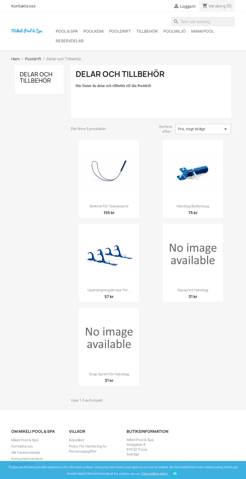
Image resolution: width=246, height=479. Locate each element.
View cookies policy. (154, 473)
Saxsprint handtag (193, 290)
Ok (175, 473)
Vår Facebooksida (25, 452)
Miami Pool (202, 31)
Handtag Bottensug (193, 206)
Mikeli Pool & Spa (24, 440)
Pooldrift (120, 31)
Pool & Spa (67, 31)
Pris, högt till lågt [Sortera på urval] (203, 129)
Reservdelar (70, 41)
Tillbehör (147, 31)
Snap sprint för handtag (109, 374)
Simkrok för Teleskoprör (109, 206)
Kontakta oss (23, 6)
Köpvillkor (77, 440)
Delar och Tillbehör (36, 77)
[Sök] (203, 21)
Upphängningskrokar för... (109, 290)
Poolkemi (93, 31)
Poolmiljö (174, 31)
